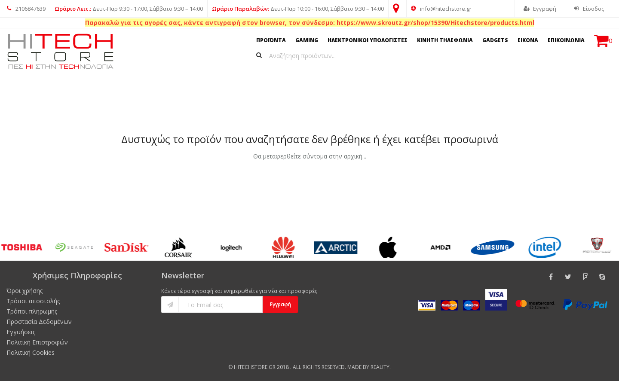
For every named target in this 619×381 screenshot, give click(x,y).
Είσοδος (589, 8)
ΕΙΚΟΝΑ (528, 40)
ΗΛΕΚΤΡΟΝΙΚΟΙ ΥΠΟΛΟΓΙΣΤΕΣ (368, 40)
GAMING (306, 40)
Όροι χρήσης (24, 291)
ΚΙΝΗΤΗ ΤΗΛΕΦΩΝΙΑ (445, 40)
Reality (380, 367)
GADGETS (495, 40)
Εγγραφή (540, 8)
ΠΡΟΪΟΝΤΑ (271, 40)
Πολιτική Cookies (30, 352)
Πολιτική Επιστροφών (37, 342)
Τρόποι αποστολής (33, 301)
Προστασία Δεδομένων (39, 321)
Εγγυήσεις (20, 332)
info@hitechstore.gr (441, 8)
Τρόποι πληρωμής (31, 311)
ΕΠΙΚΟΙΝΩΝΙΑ (566, 40)
